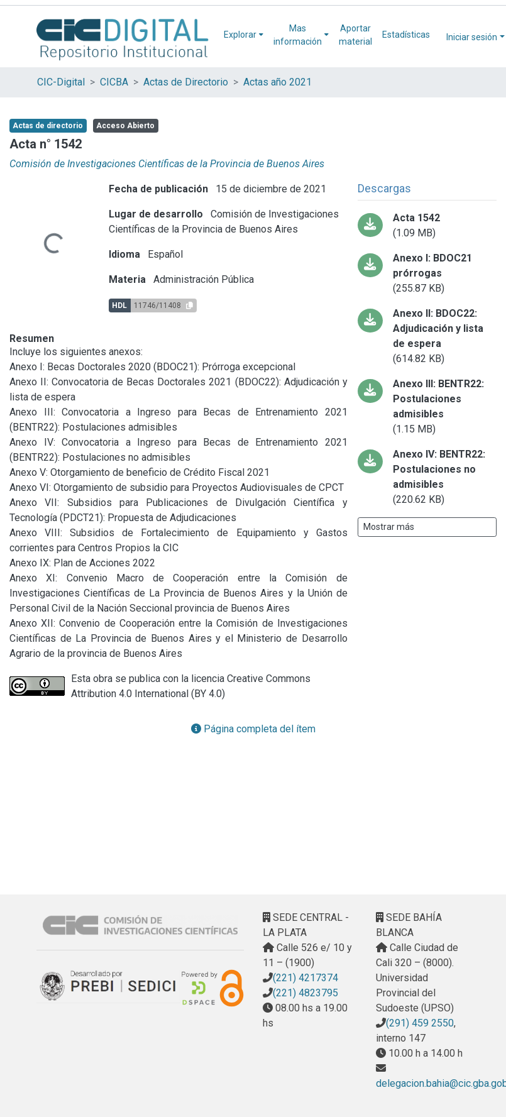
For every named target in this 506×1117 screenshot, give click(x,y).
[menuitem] (243, 34)
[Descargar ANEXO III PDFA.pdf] (427, 407)
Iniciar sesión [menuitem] (471, 37)
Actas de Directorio (185, 82)
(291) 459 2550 (420, 1023)
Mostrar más (388, 527)
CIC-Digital (61, 82)
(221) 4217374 (305, 978)
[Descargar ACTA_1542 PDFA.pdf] (427, 226)
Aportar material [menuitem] (355, 35)
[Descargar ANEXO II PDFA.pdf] (427, 336)
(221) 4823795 (305, 993)
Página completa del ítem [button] (253, 729)
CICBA (114, 82)
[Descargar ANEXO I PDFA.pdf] (427, 273)
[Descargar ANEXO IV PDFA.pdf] (427, 477)
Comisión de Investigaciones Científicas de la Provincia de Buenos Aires (166, 164)
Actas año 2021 (277, 82)
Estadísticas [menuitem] (406, 35)
